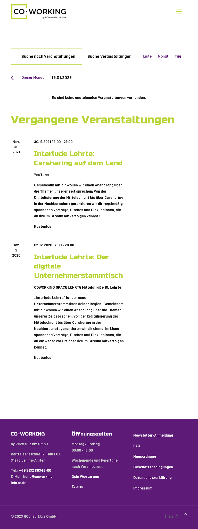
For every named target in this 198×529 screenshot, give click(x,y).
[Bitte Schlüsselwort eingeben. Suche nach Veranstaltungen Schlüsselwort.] (46, 57)
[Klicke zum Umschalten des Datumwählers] (62, 77)
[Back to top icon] (185, 514)
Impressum (142, 488)
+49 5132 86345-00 (35, 470)
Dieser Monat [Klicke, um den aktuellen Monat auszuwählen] (32, 77)
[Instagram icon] (176, 516)
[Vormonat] (12, 77)
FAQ (136, 446)
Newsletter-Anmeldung (153, 435)
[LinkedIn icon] (171, 516)
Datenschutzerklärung (152, 477)
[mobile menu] (179, 11)
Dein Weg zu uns (85, 476)
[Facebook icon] (166, 516)
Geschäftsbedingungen (153, 467)
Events (77, 486)
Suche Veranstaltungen (109, 56)
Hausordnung (144, 456)
